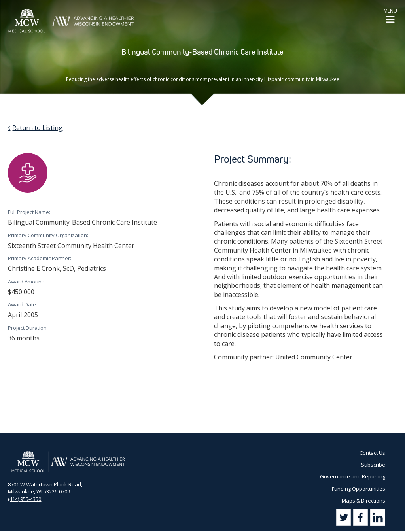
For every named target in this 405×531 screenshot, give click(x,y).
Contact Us (372, 452)
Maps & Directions (363, 500)
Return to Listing (37, 127)
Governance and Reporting (352, 476)
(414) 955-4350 (24, 499)
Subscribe (373, 464)
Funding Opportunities (358, 488)
